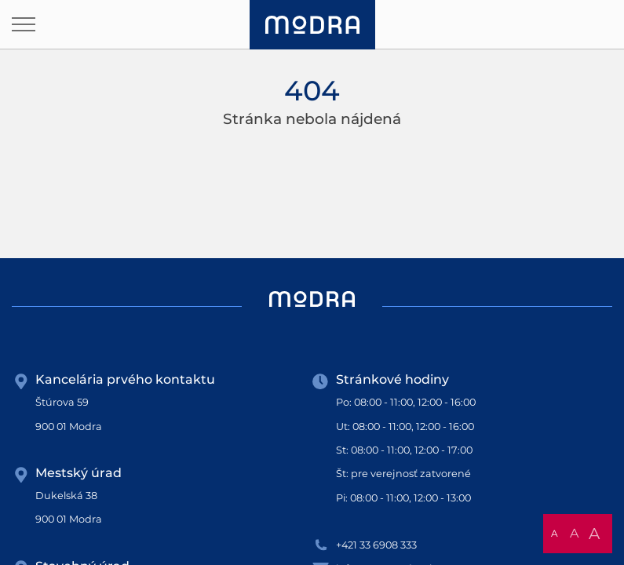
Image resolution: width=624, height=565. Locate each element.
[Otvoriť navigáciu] (23, 24)
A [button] (554, 533)
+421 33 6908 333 (376, 545)
